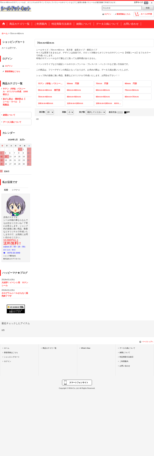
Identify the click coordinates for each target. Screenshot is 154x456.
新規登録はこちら (123, 14)
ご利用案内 (124, 361)
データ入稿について (12, 122)
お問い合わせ (125, 366)
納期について (9, 115)
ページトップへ (147, 342)
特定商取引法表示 (126, 357)
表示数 (42, 112)
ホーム (6, 348)
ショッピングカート (12, 357)
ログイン (107, 14)
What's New (85, 348)
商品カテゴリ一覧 (49, 348)
